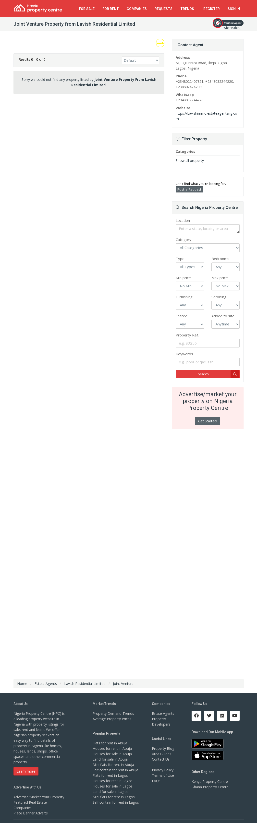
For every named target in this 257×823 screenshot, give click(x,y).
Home (22, 678)
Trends (188, 9)
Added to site (222, 310)
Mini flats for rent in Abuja (113, 759)
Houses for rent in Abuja (112, 743)
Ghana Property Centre (210, 781)
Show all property (189, 155)
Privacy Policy (162, 764)
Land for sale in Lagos (110, 786)
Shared (181, 310)
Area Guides (161, 748)
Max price (219, 272)
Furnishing (184, 291)
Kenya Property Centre (210, 776)
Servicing (218, 291)
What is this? (231, 28)
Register (211, 9)
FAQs (156, 775)
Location (183, 215)
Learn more (26, 765)
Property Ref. (187, 329)
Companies (137, 9)
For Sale (87, 9)
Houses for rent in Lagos (112, 775)
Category (183, 234)
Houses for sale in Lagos (112, 780)
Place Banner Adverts (30, 802)
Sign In (234, 9)
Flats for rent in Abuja (110, 737)
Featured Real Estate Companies (39, 797)
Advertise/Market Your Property (38, 791)
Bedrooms (220, 253)
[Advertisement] (89, 135)
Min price (183, 272)
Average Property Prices (112, 713)
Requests (163, 9)
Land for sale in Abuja (110, 753)
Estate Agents (163, 708)
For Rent (110, 9)
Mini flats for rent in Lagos (114, 791)
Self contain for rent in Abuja (115, 764)
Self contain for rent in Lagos (116, 797)
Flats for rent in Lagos (110, 770)
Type (180, 253)
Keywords (184, 348)
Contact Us (161, 753)
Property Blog (163, 743)
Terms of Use (163, 770)
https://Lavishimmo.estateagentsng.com (208, 113)
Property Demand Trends (113, 708)
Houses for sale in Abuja (112, 748)
